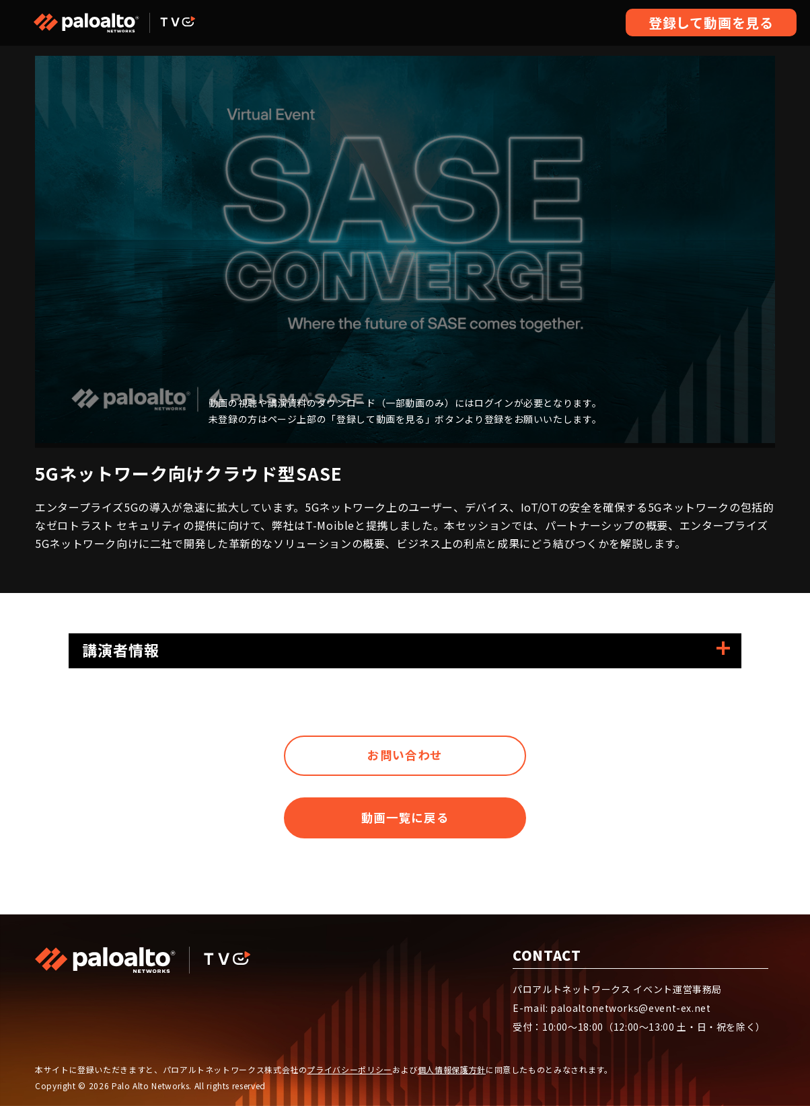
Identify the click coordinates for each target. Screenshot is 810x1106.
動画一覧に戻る (404, 827)
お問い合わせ (405, 758)
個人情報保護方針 (452, 1069)
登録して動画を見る (711, 22)
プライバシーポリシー (349, 1069)
